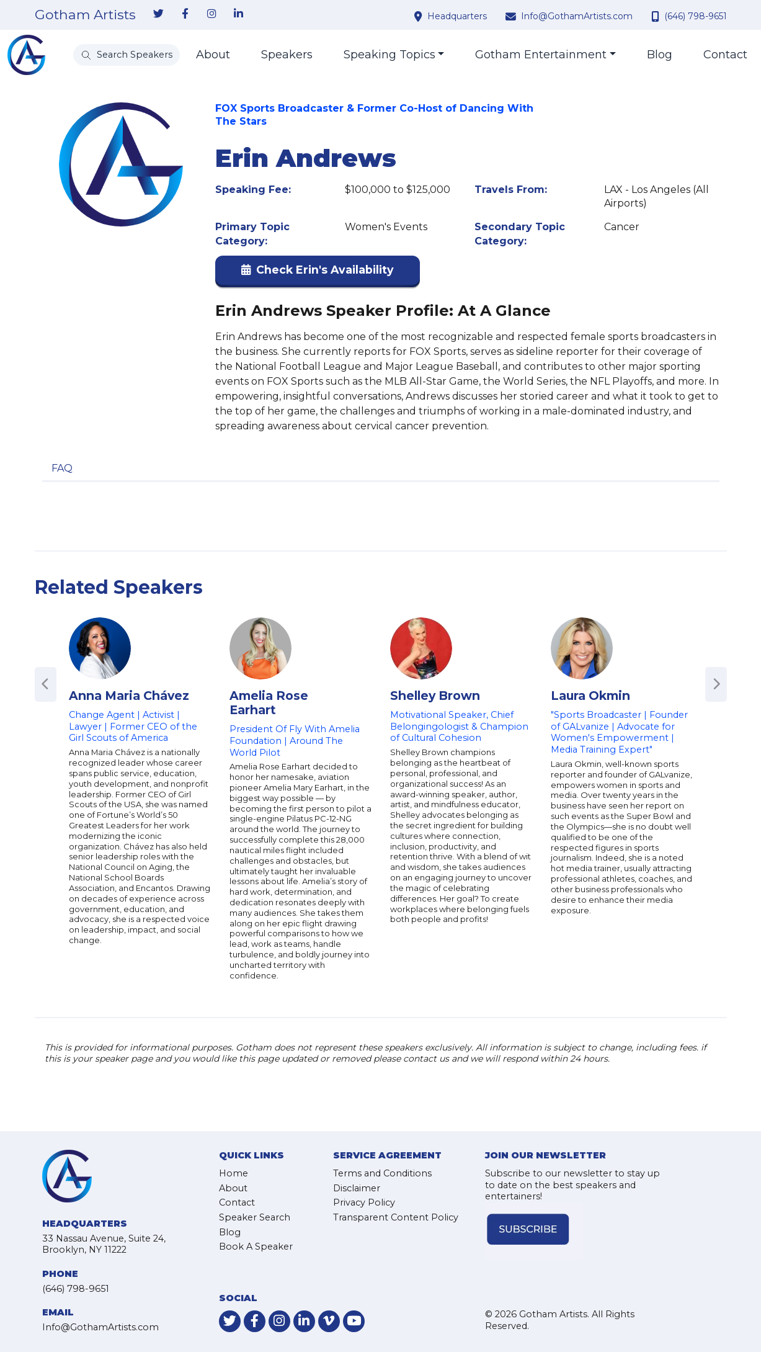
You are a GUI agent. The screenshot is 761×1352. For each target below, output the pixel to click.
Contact (725, 54)
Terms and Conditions (382, 1173)
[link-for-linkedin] (238, 14)
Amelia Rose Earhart (268, 702)
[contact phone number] (656, 16)
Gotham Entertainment (541, 54)
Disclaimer (356, 1188)
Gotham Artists (85, 14)
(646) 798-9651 (695, 16)
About (213, 54)
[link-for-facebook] (185, 14)
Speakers (287, 54)
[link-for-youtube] (354, 1321)
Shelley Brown (435, 695)
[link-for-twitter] (158, 14)
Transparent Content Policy (395, 1217)
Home (233, 1173)
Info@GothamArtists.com (577, 16)
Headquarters (457, 16)
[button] (317, 272)
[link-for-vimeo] (329, 1321)
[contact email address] (512, 16)
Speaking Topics (389, 54)
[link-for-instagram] (212, 14)
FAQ (62, 468)
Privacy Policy (364, 1202)
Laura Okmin (590, 695)
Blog (659, 54)
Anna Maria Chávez (129, 695)
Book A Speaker (256, 1246)
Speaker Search (254, 1217)
